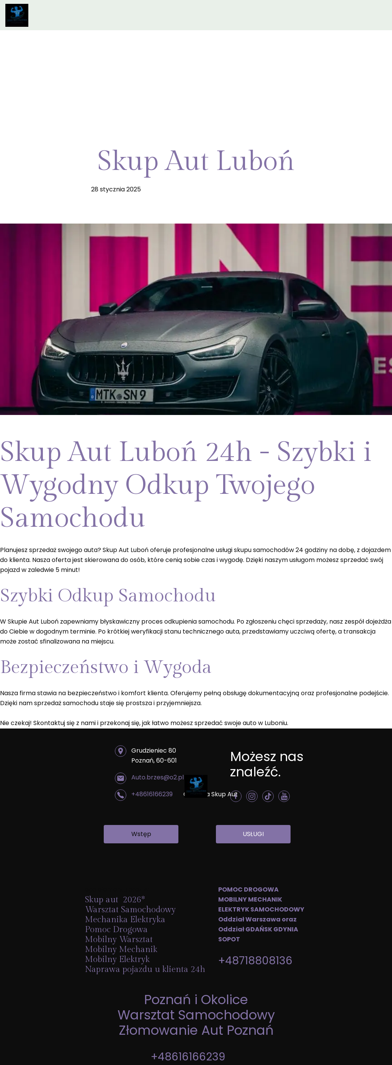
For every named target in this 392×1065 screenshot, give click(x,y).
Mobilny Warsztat (120, 939)
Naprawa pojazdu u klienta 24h (145, 969)
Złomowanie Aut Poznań (196, 1030)
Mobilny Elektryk (118, 959)
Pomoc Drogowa (117, 929)
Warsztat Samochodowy (196, 1015)
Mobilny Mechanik (121, 949)
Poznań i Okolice (196, 999)
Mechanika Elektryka (126, 920)
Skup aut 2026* (115, 900)
